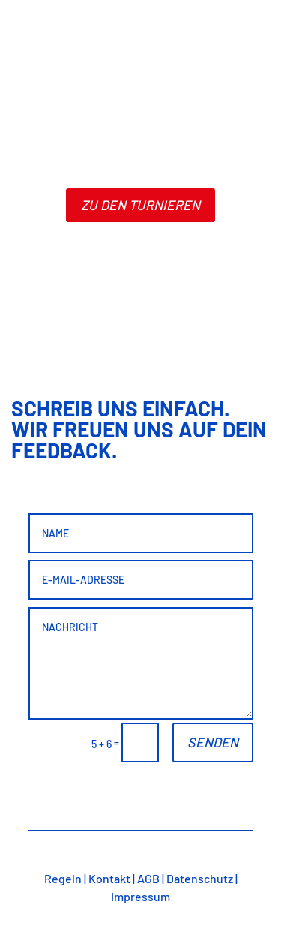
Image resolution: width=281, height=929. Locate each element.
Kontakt (109, 878)
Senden (212, 742)
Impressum (140, 896)
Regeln (63, 878)
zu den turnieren (140, 205)
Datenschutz (199, 878)
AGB (148, 878)
